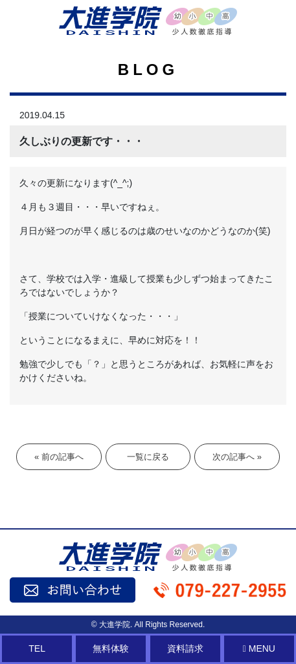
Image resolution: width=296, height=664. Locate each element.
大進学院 (114, 624)
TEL (36, 648)
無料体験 (111, 648)
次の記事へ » (237, 457)
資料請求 (185, 648)
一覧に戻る (148, 457)
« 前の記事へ (59, 457)
